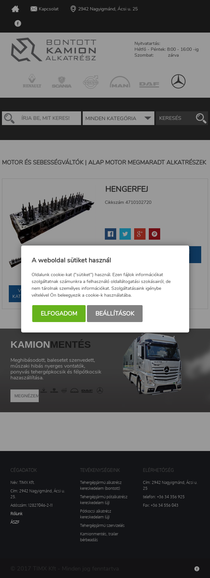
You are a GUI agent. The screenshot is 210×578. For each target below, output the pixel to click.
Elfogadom (59, 313)
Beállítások (114, 313)
